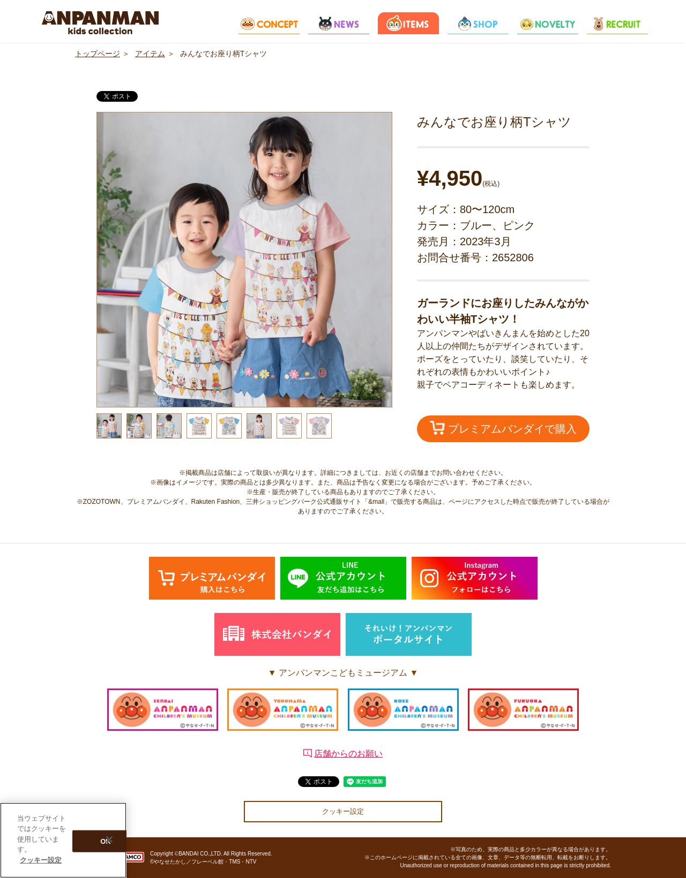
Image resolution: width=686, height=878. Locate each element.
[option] (244, 259)
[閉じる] (109, 842)
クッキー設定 (343, 811)
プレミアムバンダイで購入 (503, 428)
